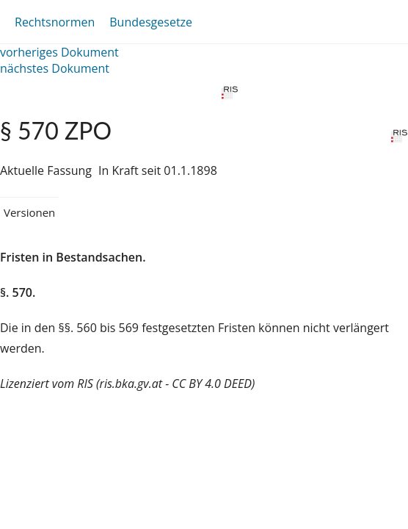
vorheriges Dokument (59, 52)
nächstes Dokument (54, 68)
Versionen (29, 212)
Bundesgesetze (150, 22)
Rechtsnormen (55, 22)
